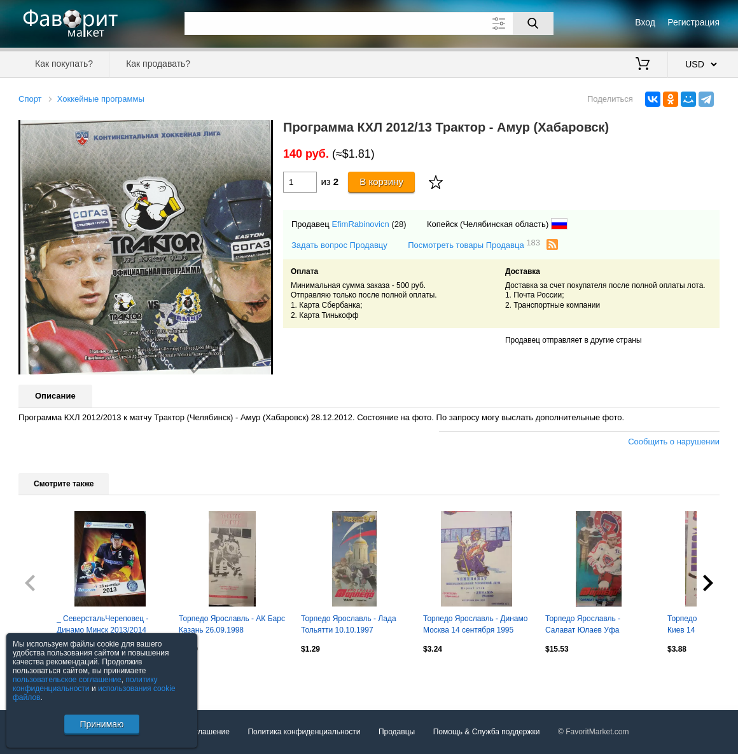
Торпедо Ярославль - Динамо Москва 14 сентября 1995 (475, 624)
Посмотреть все (46, 676)
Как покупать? (64, 63)
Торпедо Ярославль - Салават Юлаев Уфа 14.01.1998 (582, 625)
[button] (261, 131)
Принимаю (101, 724)
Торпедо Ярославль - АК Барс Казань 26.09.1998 (232, 624)
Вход (645, 22)
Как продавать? (158, 63)
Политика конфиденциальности (303, 731)
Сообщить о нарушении (674, 441)
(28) (398, 224)
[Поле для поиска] (369, 23)
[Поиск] (533, 23)
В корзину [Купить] (381, 181)
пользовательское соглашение (67, 679)
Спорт (30, 99)
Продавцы (397, 731)
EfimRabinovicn (360, 224)
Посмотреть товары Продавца (474, 244)
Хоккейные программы (100, 99)
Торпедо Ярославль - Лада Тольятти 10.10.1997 (348, 624)
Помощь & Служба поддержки (486, 731)
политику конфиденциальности (85, 684)
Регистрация (693, 22)
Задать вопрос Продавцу (339, 245)
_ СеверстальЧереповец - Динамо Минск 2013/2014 (103, 624)
